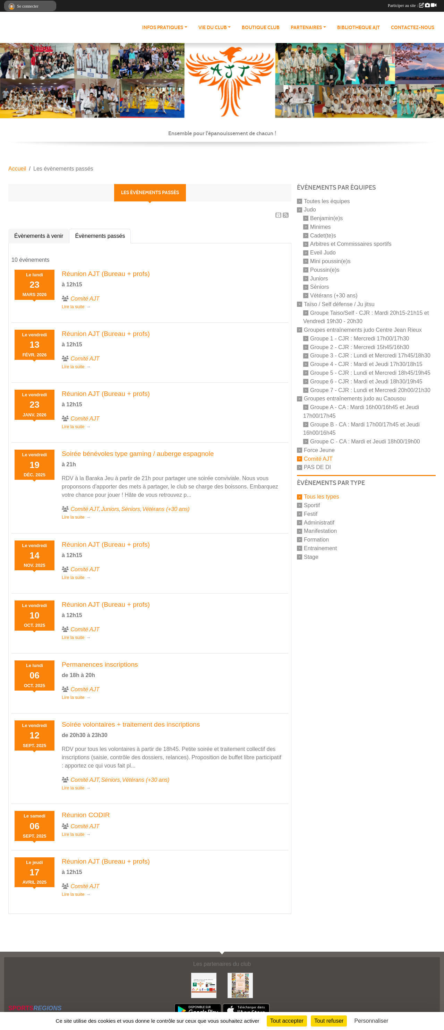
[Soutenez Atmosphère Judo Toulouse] (240, 985)
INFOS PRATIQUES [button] (162, 28)
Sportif (312, 505)
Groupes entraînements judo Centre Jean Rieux (363, 330)
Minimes (320, 227)
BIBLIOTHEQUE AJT (358, 28)
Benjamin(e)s (326, 218)
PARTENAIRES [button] (306, 28)
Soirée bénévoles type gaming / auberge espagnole (138, 453)
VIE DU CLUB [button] (212, 28)
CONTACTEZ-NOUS (412, 28)
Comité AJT (318, 458)
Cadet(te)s (323, 235)
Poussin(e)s (324, 270)
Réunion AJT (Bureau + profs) (106, 273)
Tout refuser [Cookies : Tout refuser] (328, 1021)
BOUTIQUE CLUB (261, 28)
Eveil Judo (323, 253)
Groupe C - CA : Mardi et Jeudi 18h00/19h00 (365, 441)
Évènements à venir (38, 236)
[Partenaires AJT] (203, 985)
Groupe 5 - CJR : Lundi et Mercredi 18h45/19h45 (370, 373)
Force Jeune (319, 450)
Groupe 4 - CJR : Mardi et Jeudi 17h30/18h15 (366, 364)
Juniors (319, 278)
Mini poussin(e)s (330, 261)
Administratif (319, 522)
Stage (311, 557)
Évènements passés (100, 236)
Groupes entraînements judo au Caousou (355, 398)
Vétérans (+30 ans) (334, 295)
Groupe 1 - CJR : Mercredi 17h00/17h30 (359, 338)
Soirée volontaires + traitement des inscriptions (131, 724)
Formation (316, 540)
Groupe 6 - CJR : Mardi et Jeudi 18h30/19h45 (366, 381)
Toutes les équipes (327, 201)
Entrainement (320, 548)
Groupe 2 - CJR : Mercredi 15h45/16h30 (359, 347)
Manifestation (320, 531)
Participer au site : (412, 5)
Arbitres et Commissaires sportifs (351, 244)
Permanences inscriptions (100, 664)
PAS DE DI (317, 467)
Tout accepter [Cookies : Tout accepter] (287, 1021)
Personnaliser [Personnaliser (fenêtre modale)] (371, 1021)
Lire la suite (73, 306)
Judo (310, 210)
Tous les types (321, 497)
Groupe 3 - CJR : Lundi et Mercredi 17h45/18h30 (370, 355)
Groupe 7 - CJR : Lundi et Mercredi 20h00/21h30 (370, 390)
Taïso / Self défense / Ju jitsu (339, 304)
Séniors (319, 287)
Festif (310, 514)
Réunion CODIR (86, 815)
